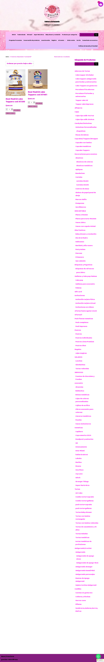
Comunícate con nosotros (90, 40)
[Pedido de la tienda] (20, 63)
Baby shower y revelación (53, 35)
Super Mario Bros (39, 35)
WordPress (13, 659)
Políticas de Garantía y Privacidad (88, 46)
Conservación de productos (31, 40)
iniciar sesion (71, 40)
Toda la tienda (21, 35)
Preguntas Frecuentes (15, 40)
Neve (3, 656)
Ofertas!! (29, 35)
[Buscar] (96, 34)
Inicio (7, 57)
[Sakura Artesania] (52, 15)
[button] (100, 660)
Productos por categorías (70, 35)
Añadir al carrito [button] (10, 113)
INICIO (14, 35)
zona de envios (45, 40)
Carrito (79, 40)
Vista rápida (17, 110)
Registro (54, 40)
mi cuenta (62, 40)
